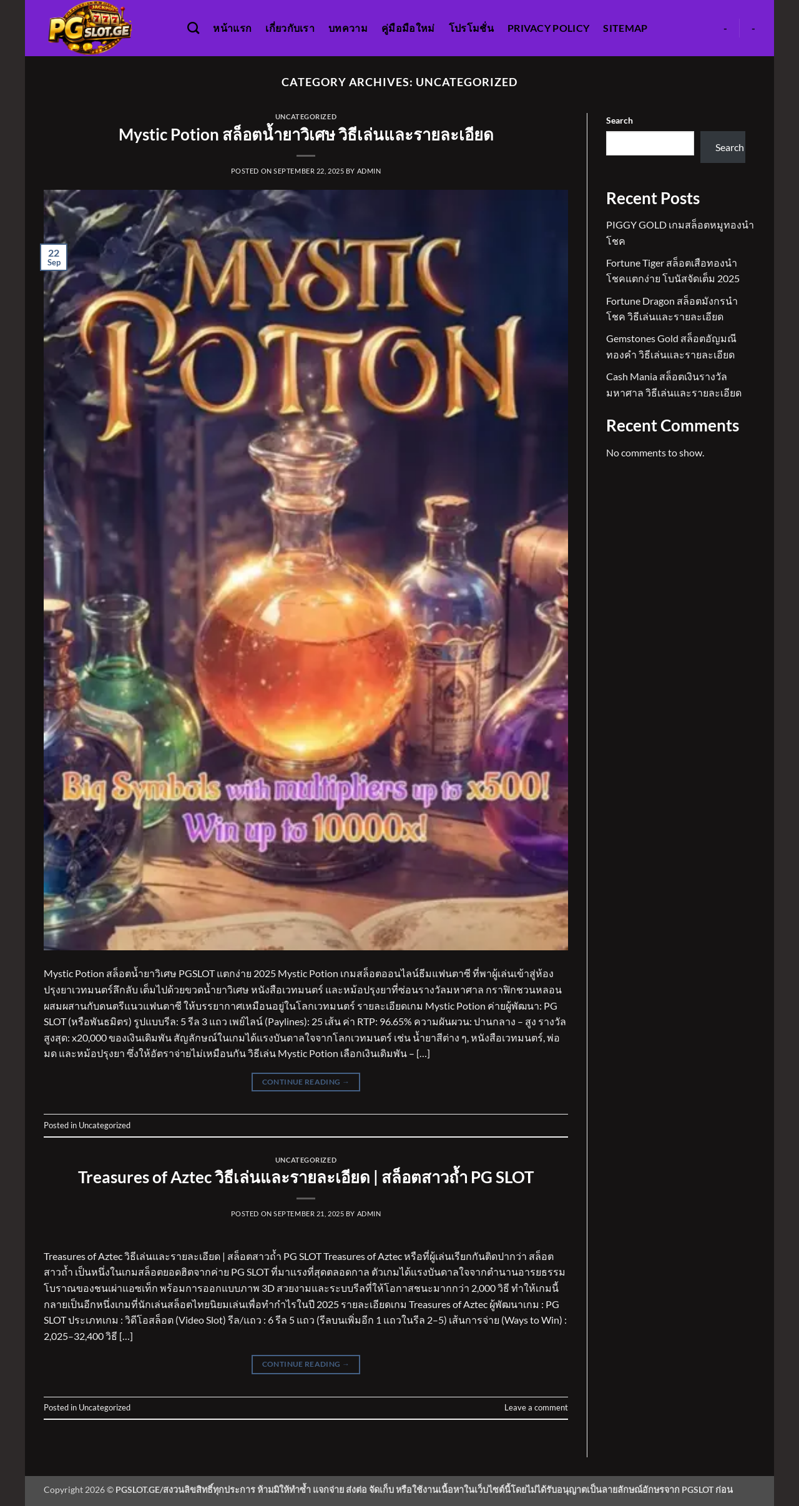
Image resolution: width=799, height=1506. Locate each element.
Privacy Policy (548, 28)
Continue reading (306, 1082)
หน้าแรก (232, 28)
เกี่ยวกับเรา (290, 28)
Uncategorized (305, 116)
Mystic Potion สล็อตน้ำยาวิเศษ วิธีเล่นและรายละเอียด (306, 134)
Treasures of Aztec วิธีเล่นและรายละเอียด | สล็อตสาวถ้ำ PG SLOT (306, 1177)
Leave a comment (536, 1407)
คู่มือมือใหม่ (408, 28)
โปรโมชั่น (471, 28)
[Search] (193, 27)
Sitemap (625, 28)
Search (619, 120)
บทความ (348, 28)
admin (369, 171)
